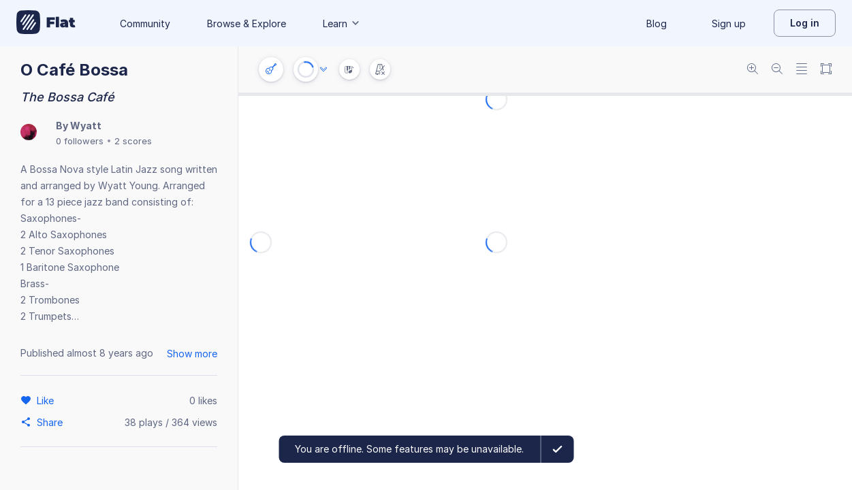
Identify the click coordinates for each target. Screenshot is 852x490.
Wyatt (85, 125)
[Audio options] (323, 69)
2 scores (133, 140)
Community (145, 23)
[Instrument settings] (271, 69)
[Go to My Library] (46, 23)
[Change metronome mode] (380, 69)
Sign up (729, 23)
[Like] (47, 400)
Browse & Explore (246, 23)
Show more (192, 353)
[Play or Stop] (306, 69)
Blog (656, 23)
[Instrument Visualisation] (349, 69)
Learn (342, 23)
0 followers (80, 140)
